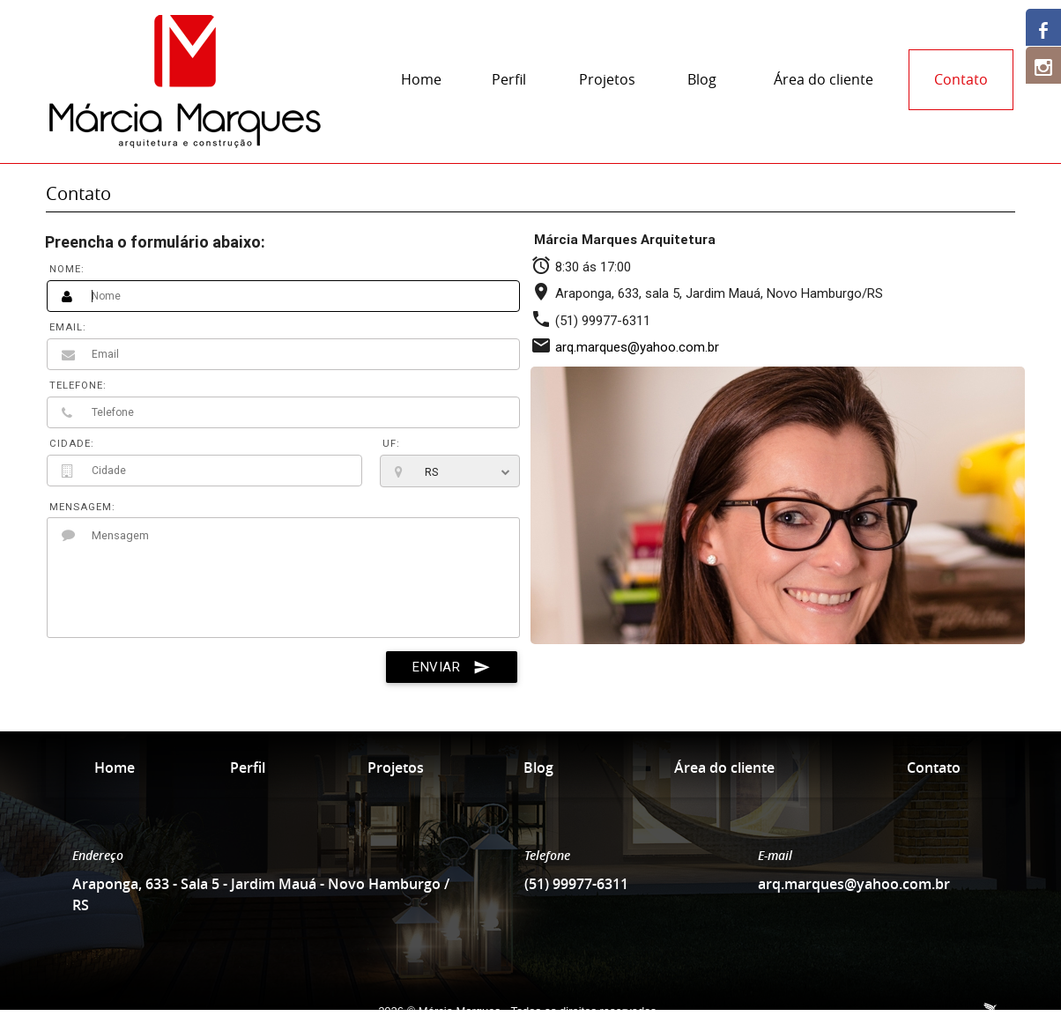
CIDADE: (71, 443)
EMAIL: (67, 327)
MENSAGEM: (82, 507)
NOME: (67, 269)
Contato (961, 79)
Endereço (97, 855)
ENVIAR (451, 667)
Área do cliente (823, 79)
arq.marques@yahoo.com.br (637, 347)
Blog (701, 79)
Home (421, 79)
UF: (391, 443)
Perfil (509, 79)
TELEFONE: (78, 385)
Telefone (547, 855)
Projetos (607, 79)
